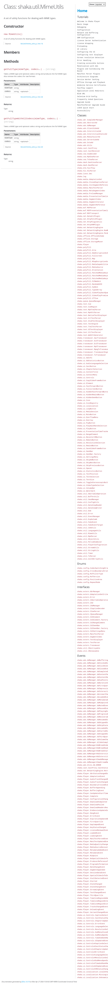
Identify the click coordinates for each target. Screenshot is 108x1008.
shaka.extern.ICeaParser (88, 611)
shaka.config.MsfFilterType (90, 574)
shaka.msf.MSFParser (86, 208)
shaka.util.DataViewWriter (89, 508)
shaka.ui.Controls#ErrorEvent (91, 952)
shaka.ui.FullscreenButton (89, 389)
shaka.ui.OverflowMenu (87, 417)
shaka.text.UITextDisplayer (90, 329)
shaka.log (81, 176)
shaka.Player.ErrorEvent (88, 816)
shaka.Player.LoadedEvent (89, 833)
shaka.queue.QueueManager (89, 301)
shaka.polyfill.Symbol (87, 287)
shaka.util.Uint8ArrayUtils (90, 559)
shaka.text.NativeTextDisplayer (92, 315)
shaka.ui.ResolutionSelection (91, 443)
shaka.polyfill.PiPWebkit (89, 281)
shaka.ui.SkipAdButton (87, 460)
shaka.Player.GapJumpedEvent (90, 824)
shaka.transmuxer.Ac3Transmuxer (92, 341)
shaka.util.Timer (85, 553)
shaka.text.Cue (84, 304)
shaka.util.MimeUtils (87, 533)
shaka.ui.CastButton (86, 366)
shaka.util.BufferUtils (88, 497)
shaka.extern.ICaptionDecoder (91, 608)
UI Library (82, 49)
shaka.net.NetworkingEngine (90, 227)
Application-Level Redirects (90, 91)
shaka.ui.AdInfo (84, 358)
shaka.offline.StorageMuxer (90, 242)
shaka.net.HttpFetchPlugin (89, 219)
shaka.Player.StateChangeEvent (91, 887)
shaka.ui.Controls (85, 378)
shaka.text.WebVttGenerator (90, 335)
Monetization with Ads (87, 66)
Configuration (83, 30)
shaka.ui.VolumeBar (86, 488)
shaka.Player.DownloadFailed (90, 805)
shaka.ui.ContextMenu (87, 375)
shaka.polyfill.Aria (86, 250)
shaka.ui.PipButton (86, 423)
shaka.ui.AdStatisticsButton (90, 361)
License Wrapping (85, 43)
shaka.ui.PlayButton (86, 429)
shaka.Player (83, 244)
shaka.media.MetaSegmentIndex (91, 191)
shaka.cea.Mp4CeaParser (88, 157)
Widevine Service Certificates (91, 85)
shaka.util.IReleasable (88, 651)
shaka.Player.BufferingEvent (90, 790)
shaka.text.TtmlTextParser (89, 327)
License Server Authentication (91, 40)
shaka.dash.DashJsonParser (89, 162)
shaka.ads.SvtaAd (85, 142)
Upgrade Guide (83, 102)
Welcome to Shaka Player (88, 21)
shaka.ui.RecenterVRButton (89, 437)
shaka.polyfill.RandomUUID (89, 284)
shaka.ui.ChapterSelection (89, 369)
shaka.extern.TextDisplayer (90, 640)
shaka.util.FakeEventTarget (90, 525)
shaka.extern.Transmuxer (88, 645)
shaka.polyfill (84, 247)
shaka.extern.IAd (85, 603)
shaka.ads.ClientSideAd (88, 128)
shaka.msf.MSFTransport (88, 213)
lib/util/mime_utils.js (29, 43)
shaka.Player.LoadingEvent (89, 836)
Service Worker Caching (88, 79)
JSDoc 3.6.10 (26, 982)
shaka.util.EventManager (88, 516)
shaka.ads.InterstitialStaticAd (92, 134)
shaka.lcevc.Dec (84, 174)
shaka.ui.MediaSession (87, 412)
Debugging (81, 27)
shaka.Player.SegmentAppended (91, 870)
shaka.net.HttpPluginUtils (89, 222)
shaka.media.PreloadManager (90, 193)
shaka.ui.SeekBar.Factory (89, 454)
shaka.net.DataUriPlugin (88, 216)
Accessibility (83, 111)
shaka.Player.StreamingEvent (90, 890)
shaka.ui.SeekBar (85, 451)
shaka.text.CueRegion (87, 307)
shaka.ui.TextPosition (87, 474)
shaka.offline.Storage (87, 239)
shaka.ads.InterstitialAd (89, 131)
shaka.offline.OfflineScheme (90, 236)
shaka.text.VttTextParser (89, 332)
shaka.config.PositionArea (89, 579)
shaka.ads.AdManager (86, 125)
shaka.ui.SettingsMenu (87, 457)
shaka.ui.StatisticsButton (89, 471)
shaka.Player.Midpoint (87, 856)
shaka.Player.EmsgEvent (88, 813)
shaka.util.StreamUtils (88, 547)
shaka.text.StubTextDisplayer (91, 321)
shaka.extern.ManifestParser (90, 634)
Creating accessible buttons (90, 63)
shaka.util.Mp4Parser (87, 536)
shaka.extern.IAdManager (88, 606)
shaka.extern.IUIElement (88, 617)
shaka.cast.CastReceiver (88, 151)
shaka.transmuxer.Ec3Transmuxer (92, 344)
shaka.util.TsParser (86, 556)
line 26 (40, 97)
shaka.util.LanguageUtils (89, 530)
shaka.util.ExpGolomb (87, 519)
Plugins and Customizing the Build (90, 70)
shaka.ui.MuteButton (86, 414)
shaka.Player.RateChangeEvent (91, 867)
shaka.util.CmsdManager (88, 499)
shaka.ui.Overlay (85, 420)
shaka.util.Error (85, 513)
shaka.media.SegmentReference (91, 205)
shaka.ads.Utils (84, 145)
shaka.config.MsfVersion (88, 577)
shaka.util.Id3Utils (86, 528)
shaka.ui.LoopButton (86, 409)
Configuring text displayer (90, 55)
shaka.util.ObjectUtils (88, 539)
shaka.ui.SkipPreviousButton (90, 465)
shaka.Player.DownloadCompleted (92, 802)
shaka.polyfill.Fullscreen (89, 256)
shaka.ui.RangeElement (87, 434)
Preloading (82, 46)
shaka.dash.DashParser (87, 165)
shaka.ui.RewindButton (87, 446)
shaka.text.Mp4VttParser (88, 312)
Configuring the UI (86, 52)
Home (82, 10)
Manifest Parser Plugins (88, 74)
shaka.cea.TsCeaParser (87, 159)
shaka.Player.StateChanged (89, 884)
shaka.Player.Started (87, 881)
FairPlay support (85, 88)
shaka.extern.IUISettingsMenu (91, 631)
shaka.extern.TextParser (88, 642)
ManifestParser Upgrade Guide (91, 105)
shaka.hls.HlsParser (86, 171)
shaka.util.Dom (84, 511)
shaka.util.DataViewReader (89, 505)
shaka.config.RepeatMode (88, 582)
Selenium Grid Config (87, 96)
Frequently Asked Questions (90, 99)
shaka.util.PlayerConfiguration (92, 545)
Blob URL (81, 94)
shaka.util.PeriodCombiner (89, 542)
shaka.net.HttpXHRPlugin (88, 225)
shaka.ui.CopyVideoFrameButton (91, 380)
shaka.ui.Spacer (84, 468)
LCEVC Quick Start (85, 108)
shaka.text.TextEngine (87, 324)
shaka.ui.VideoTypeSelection (90, 485)
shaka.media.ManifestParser (90, 188)
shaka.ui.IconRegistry (87, 403)
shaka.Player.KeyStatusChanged (91, 827)
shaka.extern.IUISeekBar (88, 625)
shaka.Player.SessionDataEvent (91, 873)
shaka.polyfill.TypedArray (89, 290)
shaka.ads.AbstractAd (87, 123)
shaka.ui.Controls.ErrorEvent (91, 924)
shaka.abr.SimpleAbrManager (90, 120)
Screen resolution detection (90, 57)
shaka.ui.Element (85, 383)
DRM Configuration (85, 38)
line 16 (40, 43)
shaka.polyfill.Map (86, 259)
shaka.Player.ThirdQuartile (90, 895)
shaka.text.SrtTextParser (89, 318)
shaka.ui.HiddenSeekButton (89, 397)
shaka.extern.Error (86, 597)
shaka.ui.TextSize (85, 480)
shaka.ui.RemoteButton (87, 440)
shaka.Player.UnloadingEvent (90, 909)
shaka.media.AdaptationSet (89, 179)
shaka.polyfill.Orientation (90, 270)
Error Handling (84, 60)
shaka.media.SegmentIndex (89, 199)
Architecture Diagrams (87, 77)
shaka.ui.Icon (83, 400)
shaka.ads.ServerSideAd (88, 140)
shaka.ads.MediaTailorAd (88, 137)
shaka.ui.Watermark (86, 491)
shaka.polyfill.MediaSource (90, 267)
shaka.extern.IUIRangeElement (91, 623)
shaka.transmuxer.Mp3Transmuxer (92, 346)
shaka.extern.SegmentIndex (89, 637)
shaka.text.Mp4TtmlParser (89, 310)
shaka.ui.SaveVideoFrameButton (91, 448)
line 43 (40, 147)
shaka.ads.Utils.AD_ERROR (89, 765)
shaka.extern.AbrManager (88, 591)
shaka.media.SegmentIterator (90, 202)
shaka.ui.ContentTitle (87, 372)
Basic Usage (82, 24)
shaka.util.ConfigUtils (88, 502)
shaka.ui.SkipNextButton (88, 463)
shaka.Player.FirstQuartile (90, 822)
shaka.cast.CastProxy (87, 148)
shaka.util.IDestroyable (88, 648)
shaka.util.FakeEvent (87, 522)
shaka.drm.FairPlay (86, 168)
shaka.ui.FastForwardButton (90, 386)
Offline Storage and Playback (91, 82)
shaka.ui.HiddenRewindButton (90, 395)
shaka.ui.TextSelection (88, 477)
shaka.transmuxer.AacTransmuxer (92, 338)
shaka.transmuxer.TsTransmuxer (91, 355)
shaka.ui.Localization (87, 406)
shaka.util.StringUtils (88, 550)
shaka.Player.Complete (87, 796)
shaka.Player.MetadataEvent (90, 853)
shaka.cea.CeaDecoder (87, 154)
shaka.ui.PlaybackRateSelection (92, 426)
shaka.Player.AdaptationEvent (91, 776)
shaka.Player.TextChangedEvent (91, 892)
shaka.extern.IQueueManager (90, 614)
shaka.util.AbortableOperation (91, 494)
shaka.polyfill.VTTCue (87, 298)
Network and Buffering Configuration (87, 34)
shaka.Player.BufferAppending (91, 788)
